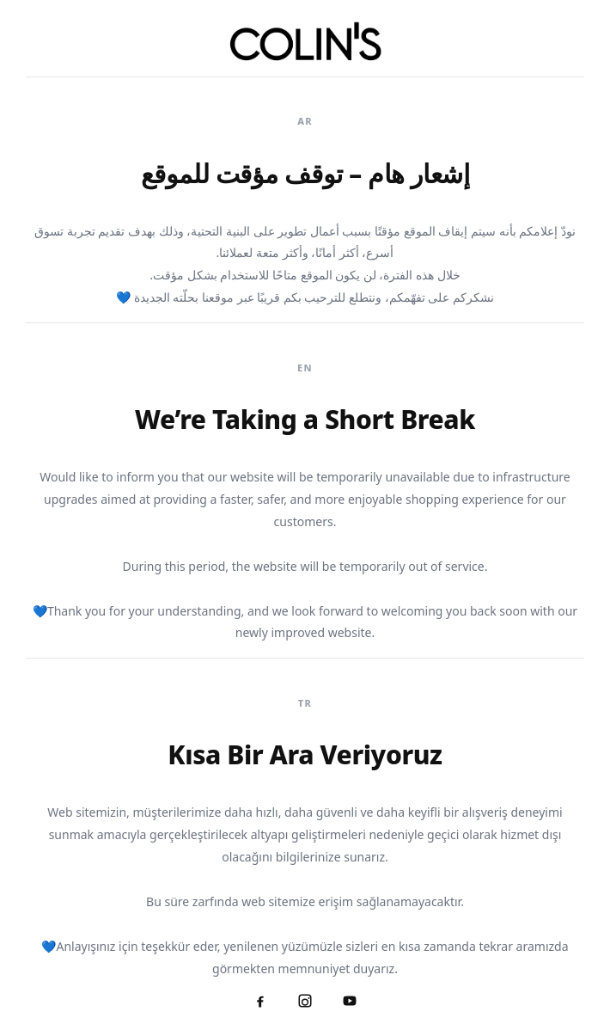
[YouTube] (349, 1000)
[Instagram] (305, 1000)
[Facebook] (260, 1000)
